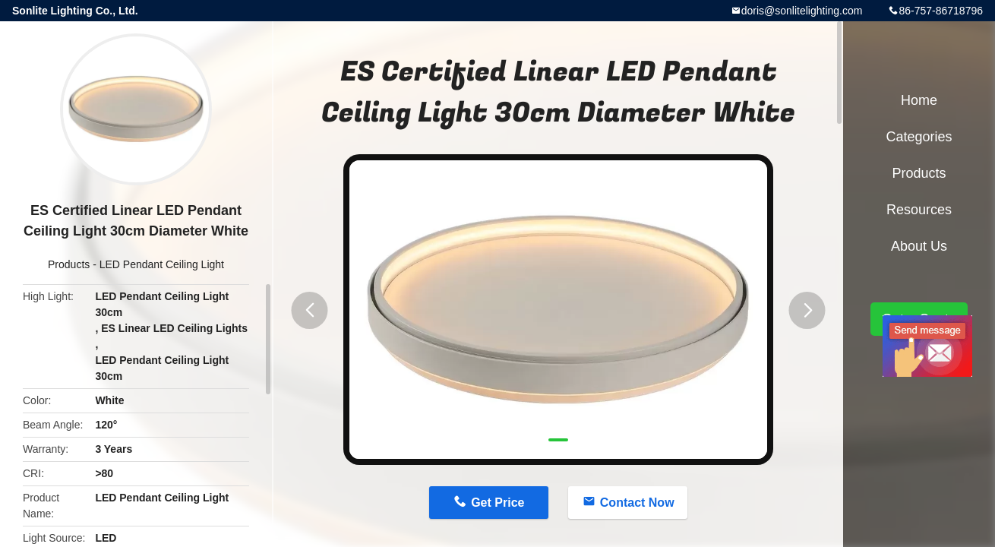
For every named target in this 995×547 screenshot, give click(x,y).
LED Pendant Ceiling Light (162, 264)
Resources (919, 209)
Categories (919, 136)
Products (69, 264)
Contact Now (637, 502)
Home (919, 100)
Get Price (497, 502)
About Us (919, 246)
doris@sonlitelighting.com (802, 11)
